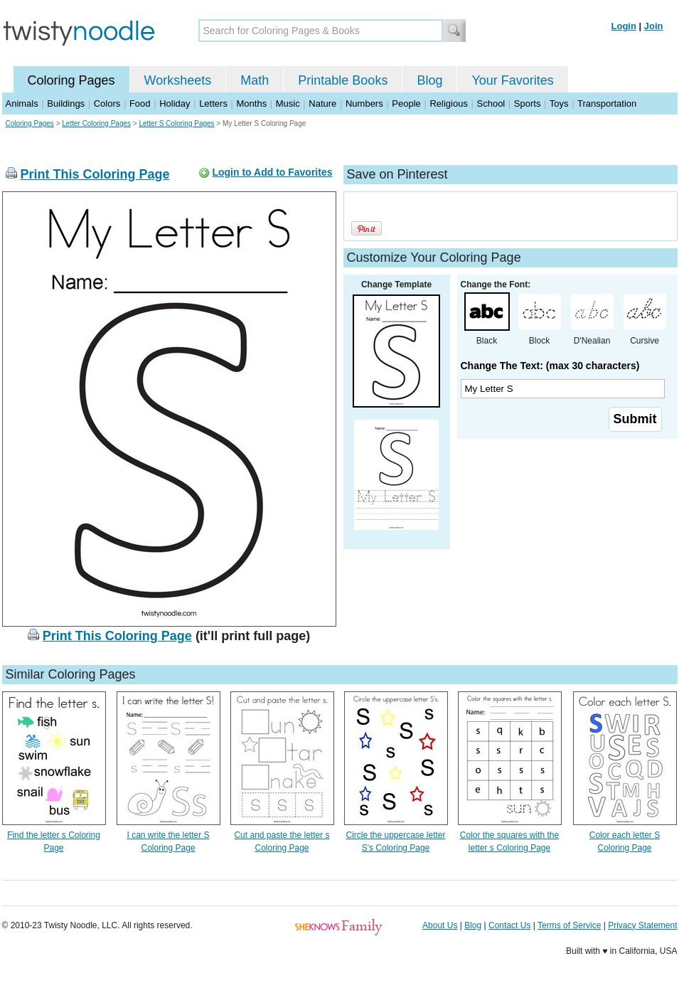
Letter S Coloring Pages (176, 123)
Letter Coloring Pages (96, 123)
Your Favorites (512, 80)
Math (254, 80)
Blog (429, 80)
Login (623, 26)
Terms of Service (569, 925)
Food (140, 103)
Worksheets (178, 80)
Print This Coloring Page (95, 174)
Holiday (174, 103)
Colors (107, 103)
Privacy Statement (642, 925)
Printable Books (342, 80)
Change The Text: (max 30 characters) (550, 365)
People (406, 103)
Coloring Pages (71, 80)
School (491, 103)
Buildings (66, 103)
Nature (322, 103)
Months (252, 103)
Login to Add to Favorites (272, 172)
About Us (439, 925)
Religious (448, 103)
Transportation (606, 103)
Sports (527, 103)
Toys (559, 103)
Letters (213, 103)
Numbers (364, 103)
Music (288, 103)
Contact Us (509, 925)
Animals (22, 103)
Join (653, 26)
